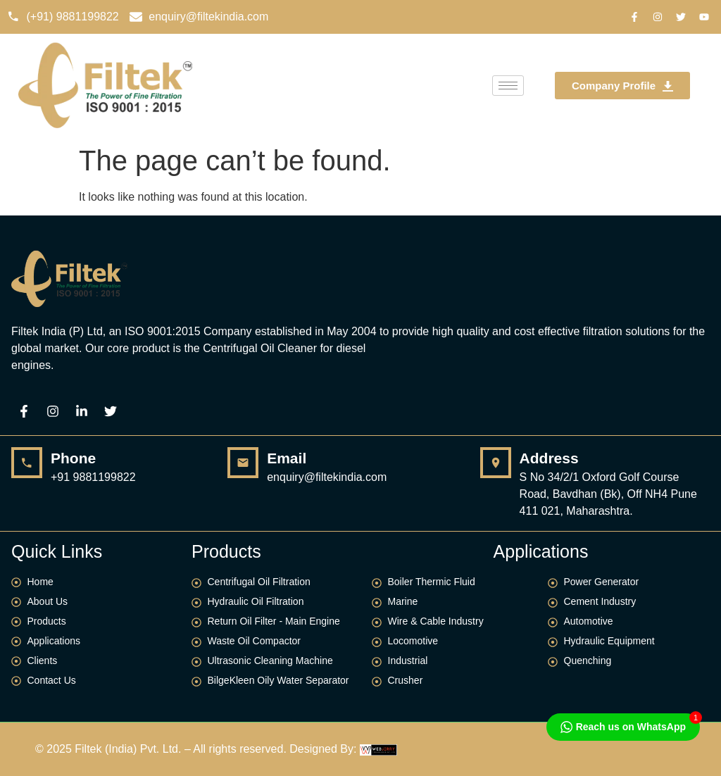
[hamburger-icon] (508, 85)
